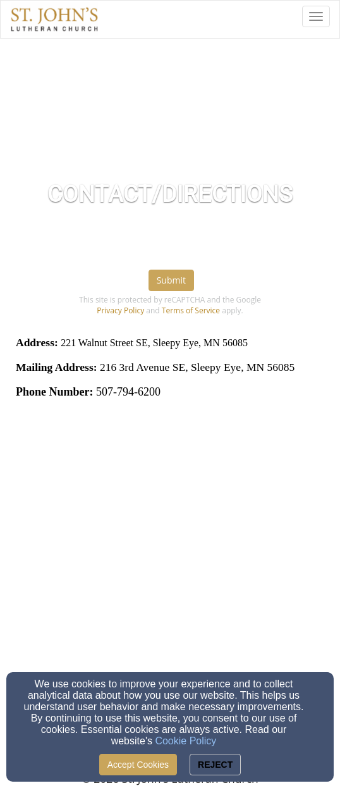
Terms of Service (191, 310)
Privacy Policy (120, 310)
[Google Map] (170, 527)
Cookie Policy (185, 740)
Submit (171, 280)
